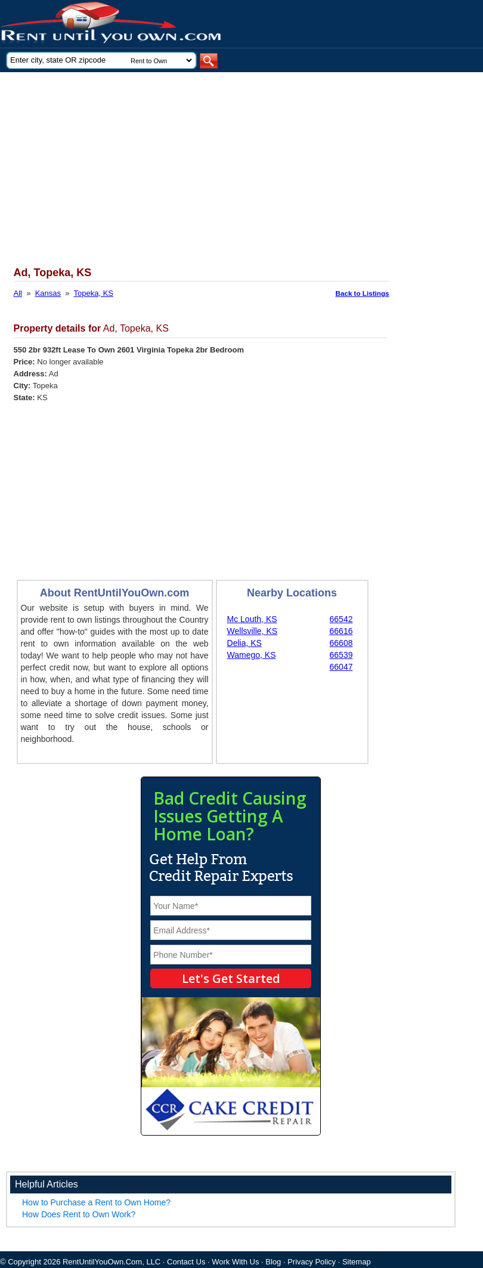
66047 (341, 667)
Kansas (48, 293)
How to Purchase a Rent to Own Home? (96, 1202)
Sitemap (356, 1261)
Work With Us (235, 1261)
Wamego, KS (251, 655)
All (18, 293)
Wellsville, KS (252, 631)
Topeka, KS (94, 293)
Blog (273, 1261)
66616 (341, 631)
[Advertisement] (226, 161)
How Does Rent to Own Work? (78, 1214)
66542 (341, 619)
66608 (341, 643)
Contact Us (186, 1261)
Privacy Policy (311, 1261)
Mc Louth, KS (252, 619)
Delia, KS (244, 643)
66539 (341, 655)
